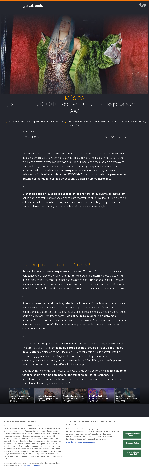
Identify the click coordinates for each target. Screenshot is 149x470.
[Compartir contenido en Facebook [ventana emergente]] (100, 136)
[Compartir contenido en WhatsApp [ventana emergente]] (119, 136)
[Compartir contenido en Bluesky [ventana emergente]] (113, 136)
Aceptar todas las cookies (132, 435)
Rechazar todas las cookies (132, 444)
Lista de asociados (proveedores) (80, 442)
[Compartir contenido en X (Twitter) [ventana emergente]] (106, 136)
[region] (74, 443)
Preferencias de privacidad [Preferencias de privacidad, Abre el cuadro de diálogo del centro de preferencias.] (132, 453)
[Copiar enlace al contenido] (125, 136)
